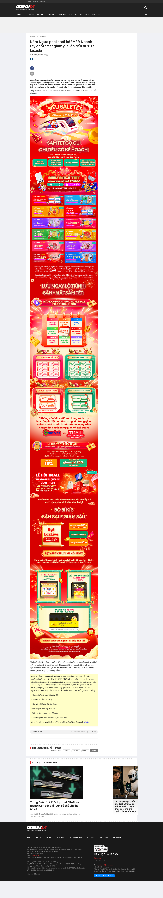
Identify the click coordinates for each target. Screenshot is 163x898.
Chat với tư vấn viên (104, 876)
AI (25, 15)
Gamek (29, 1)
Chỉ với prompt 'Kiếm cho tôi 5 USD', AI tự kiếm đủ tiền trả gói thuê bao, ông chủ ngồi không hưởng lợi (125, 806)
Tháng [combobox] (75, 751)
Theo (64, 732)
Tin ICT (31, 15)
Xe (76, 15)
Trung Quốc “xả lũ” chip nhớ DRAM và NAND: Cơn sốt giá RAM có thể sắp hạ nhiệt (54, 805)
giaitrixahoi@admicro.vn (105, 865)
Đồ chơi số (96, 15)
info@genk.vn (35, 855)
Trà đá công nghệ (76, 838)
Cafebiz (43, 1)
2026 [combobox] (84, 751)
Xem (94, 751)
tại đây (86, 722)
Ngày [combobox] (66, 751)
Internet (41, 15)
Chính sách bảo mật (33, 874)
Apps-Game (84, 15)
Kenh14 (35, 1)
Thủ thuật (91, 838)
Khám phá (51, 15)
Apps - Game (104, 838)
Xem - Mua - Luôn (65, 15)
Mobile (18, 15)
